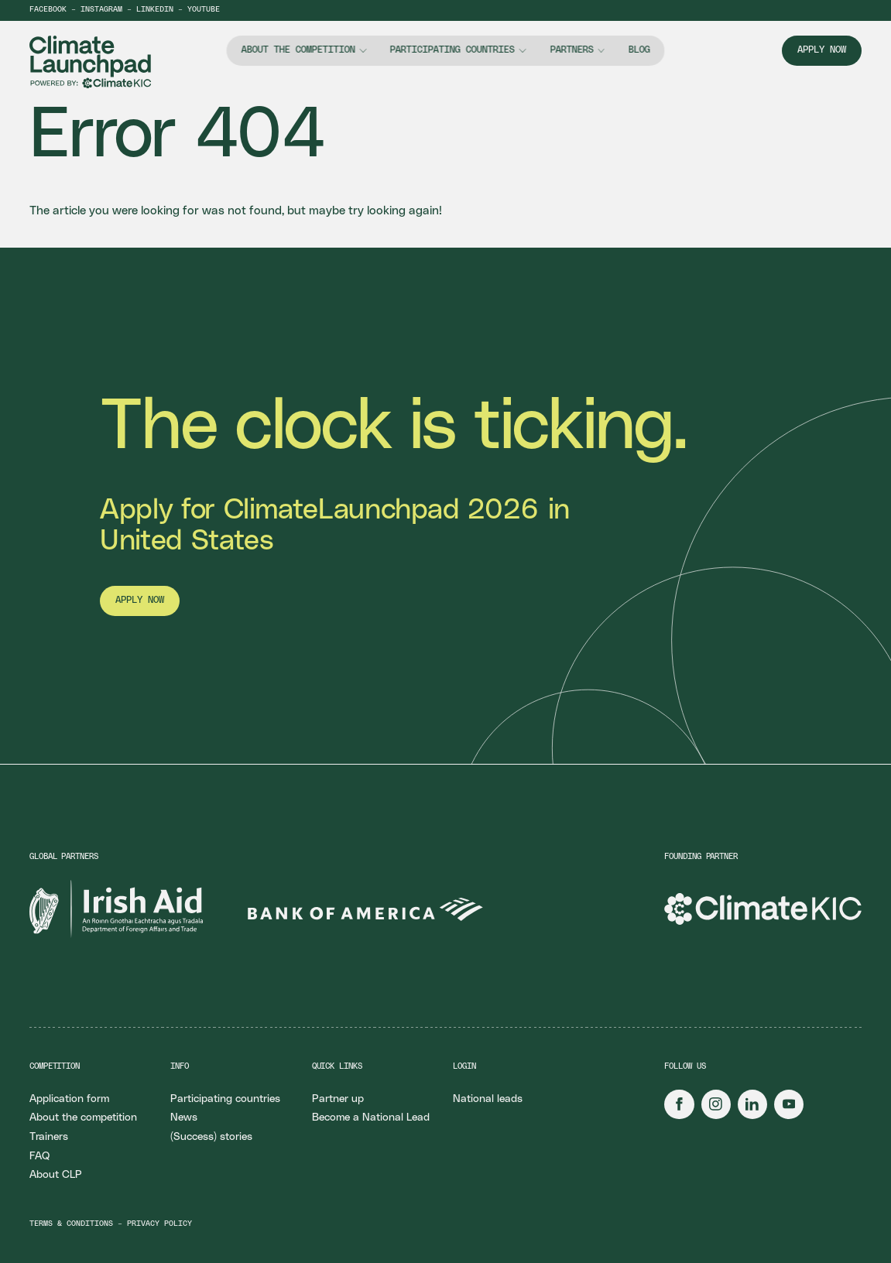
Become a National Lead (371, 1117)
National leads (488, 1099)
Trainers (48, 1136)
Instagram (101, 9)
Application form (69, 1099)
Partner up (338, 1099)
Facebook (48, 9)
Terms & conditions (71, 1223)
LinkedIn (154, 9)
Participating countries (452, 50)
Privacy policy (159, 1223)
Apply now (821, 50)
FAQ (39, 1156)
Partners (571, 50)
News (183, 1117)
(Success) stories (211, 1136)
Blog (638, 50)
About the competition (298, 50)
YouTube (203, 9)
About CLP (55, 1174)
